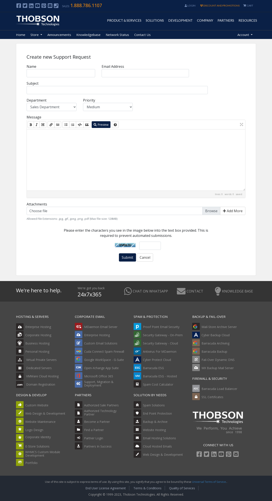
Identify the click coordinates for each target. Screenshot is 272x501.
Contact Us (142, 34)
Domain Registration (35, 384)
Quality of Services (182, 488)
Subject (32, 83)
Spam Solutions (154, 405)
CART (248, 5)
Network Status (117, 34)
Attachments (37, 204)
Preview (101, 125)
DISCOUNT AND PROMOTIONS (220, 5)
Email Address (113, 66)
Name (31, 66)
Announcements (59, 34)
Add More (233, 210)
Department (36, 100)
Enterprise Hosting (33, 327)
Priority (89, 100)
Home (20, 34)
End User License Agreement (105, 488)
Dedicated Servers (34, 368)
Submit (127, 257)
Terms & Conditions (147, 488)
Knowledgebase (88, 34)
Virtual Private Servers (36, 360)
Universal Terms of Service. (209, 482)
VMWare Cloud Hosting (37, 376)
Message (34, 117)
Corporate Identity (38, 437)
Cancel (145, 257)
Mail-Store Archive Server (219, 327)
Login (190, 5)
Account (243, 34)
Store (35, 34)
